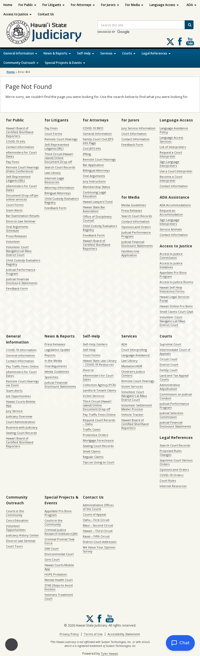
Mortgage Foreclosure (98, 440)
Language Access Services (171, 139)
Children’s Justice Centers (133, 373)
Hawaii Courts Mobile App (20, 403)
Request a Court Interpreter (171, 154)
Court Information (134, 134)
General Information (20, 53)
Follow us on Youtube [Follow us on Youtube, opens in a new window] (190, 41)
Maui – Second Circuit (98, 525)
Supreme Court (170, 344)
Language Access (164, 5)
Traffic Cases (91, 429)
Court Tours (14, 546)
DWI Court (52, 548)
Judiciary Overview (19, 416)
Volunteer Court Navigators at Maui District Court (19, 251)
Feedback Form (17, 288)
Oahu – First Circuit (96, 520)
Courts (128, 53)
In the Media (53, 361)
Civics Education (17, 520)
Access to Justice (17, 14)
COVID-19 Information (21, 350)
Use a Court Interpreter (176, 171)
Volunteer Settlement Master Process (136, 407)
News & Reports (57, 53)
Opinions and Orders (136, 227)
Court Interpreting (134, 350)
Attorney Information (59, 187)
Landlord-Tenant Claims (99, 390)
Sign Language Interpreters (169, 164)
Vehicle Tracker (132, 414)
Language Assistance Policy (174, 130)
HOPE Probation (56, 574)
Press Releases (16, 236)
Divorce (88, 370)
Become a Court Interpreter (171, 178)
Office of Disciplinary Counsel (97, 218)
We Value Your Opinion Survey (99, 549)
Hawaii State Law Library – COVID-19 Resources (100, 362)
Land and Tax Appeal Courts (174, 377)
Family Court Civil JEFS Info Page (98, 141)
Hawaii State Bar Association (94, 209)
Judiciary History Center (22, 535)
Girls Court (52, 559)
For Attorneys (83, 5)
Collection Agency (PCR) (99, 385)
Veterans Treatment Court (59, 596)
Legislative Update (57, 350)
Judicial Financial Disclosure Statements (21, 281)
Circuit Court (168, 359)
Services (108, 53)
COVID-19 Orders (171, 475)
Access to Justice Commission (171, 256)
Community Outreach (21, 62)
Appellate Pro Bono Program (173, 274)
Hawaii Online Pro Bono (176, 306)
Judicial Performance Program (20, 271)
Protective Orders (95, 435)
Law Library (53, 173)
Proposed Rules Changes (171, 453)
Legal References (156, 53)
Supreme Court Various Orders (176, 462)
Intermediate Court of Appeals (175, 351)
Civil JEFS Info (92, 148)
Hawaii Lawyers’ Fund (98, 202)
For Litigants (53, 5)
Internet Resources (173, 486)
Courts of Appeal (94, 514)
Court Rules (168, 480)
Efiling (87, 154)
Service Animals (171, 229)
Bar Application (93, 165)
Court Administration (20, 422)
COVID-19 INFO (93, 128)
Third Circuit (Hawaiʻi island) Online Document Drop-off (59, 158)
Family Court (168, 370)
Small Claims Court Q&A (176, 312)
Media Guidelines (133, 205)
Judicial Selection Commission (171, 415)
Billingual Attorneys (96, 170)
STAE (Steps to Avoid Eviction (59, 587)
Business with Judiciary (22, 427)
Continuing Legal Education (94, 194)
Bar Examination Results (22, 216)
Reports (50, 355)
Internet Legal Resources (54, 180)
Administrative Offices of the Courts (98, 507)
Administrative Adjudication (170, 387)
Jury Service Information (138, 128)
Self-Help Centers (95, 344)
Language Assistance (135, 355)
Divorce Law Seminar (21, 221)
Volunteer (13, 241)
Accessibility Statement (124, 634)
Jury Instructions (94, 181)
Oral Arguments (94, 176)
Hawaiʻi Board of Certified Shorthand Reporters (19, 132)
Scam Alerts (14, 210)
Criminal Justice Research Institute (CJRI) (61, 532)
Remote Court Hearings (61, 139)
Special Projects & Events (65, 62)
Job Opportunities (18, 396)
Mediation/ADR (131, 366)
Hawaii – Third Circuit (98, 531)
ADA (191, 5)
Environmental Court (59, 554)
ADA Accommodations (175, 205)
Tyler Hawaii (109, 653)
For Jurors (110, 5)
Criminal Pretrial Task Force (59, 541)
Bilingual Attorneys (58, 193)
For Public (27, 5)
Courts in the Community (15, 513)
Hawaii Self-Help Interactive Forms (172, 289)
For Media (134, 5)
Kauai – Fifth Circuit (96, 536)
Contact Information (20, 147)
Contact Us (46, 14)
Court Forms (14, 205)
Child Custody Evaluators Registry (23, 262)
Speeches (51, 377)
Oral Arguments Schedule (17, 228)
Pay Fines (12, 162)
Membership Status (96, 187)
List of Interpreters (173, 147)
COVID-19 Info (15, 141)
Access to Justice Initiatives (171, 265)
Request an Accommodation (171, 212)
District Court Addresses (99, 542)
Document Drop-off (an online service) (22, 197)
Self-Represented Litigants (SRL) (18, 178)
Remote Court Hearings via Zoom (22, 383)
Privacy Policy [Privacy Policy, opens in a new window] (69, 634)
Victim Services (93, 396)
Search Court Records (60, 167)
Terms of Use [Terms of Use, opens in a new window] (93, 634)
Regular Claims (93, 457)
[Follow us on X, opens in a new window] (170, 42)
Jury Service (14, 411)
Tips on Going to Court (98, 462)
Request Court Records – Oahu (99, 422)
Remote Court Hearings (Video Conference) (22, 169)
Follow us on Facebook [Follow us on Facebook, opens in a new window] (180, 41)
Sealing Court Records (21, 433)
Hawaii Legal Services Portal (174, 299)
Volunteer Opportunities (16, 528)
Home (7, 5)
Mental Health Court (59, 580)
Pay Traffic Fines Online (22, 366)
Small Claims (91, 451)
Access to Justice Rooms (176, 282)
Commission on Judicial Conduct (176, 396)
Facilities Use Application (130, 253)
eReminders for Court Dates (21, 154)
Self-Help (85, 53)
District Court (169, 364)
